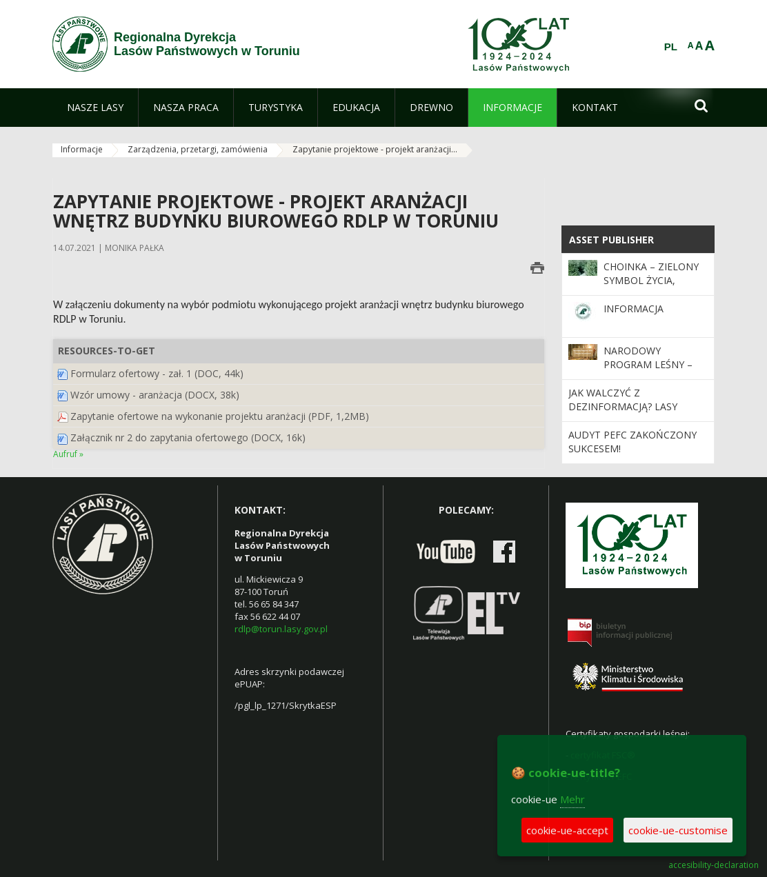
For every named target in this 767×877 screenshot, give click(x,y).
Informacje (82, 149)
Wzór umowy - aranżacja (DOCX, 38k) (154, 394)
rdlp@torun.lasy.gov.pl (281, 629)
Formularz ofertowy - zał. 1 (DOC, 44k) (156, 373)
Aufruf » (68, 454)
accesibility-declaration (713, 865)
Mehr (572, 799)
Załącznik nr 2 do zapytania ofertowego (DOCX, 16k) (188, 437)
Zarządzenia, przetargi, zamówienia (198, 149)
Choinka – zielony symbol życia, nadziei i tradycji (651, 280)
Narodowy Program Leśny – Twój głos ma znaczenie (648, 371)
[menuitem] (95, 107)
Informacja (634, 308)
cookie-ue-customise (678, 830)
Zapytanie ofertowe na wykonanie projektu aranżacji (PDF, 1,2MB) (219, 416)
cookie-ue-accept (567, 830)
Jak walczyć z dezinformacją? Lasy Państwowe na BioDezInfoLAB (622, 413)
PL (670, 46)
